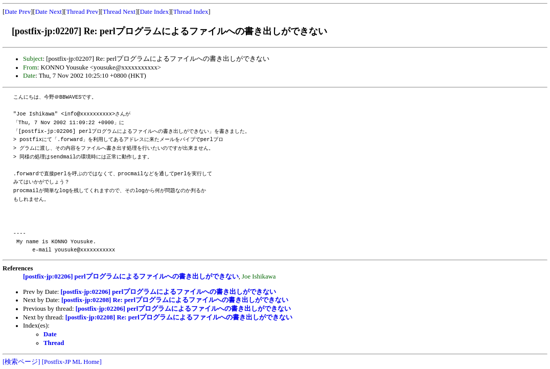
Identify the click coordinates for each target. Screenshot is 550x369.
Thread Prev (82, 11)
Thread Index (191, 11)
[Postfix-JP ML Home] (72, 361)
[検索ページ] (21, 361)
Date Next (48, 11)
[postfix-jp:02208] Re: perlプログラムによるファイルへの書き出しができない (174, 300)
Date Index (154, 11)
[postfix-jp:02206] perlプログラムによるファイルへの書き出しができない (131, 276)
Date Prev (18, 11)
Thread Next (119, 11)
